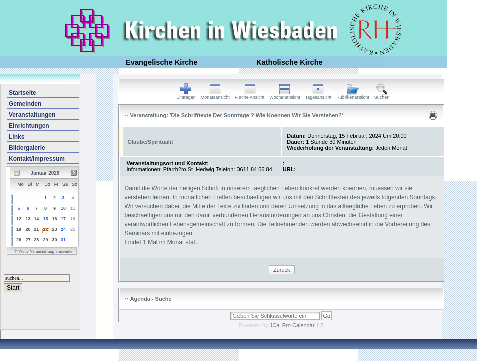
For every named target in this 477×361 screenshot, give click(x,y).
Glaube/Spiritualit (150, 142)
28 (36, 239)
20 (27, 229)
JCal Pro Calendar (297, 325)
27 (27, 239)
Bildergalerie (27, 147)
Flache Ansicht (250, 95)
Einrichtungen (29, 125)
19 (18, 229)
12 (18, 218)
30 (54, 239)
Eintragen (186, 95)
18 (72, 218)
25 (72, 229)
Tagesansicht (318, 95)
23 (54, 229)
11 (72, 208)
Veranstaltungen (32, 114)
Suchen (382, 95)
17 (63, 218)
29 (45, 239)
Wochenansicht (284, 95)
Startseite (22, 92)
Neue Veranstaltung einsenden (43, 251)
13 (27, 218)
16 (54, 218)
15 (45, 218)
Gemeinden (25, 103)
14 (36, 218)
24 (63, 229)
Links (16, 136)
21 (36, 229)
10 (63, 208)
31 (63, 239)
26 (18, 239)
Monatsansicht (215, 95)
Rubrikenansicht (352, 95)
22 (45, 229)
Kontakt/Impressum (37, 158)
